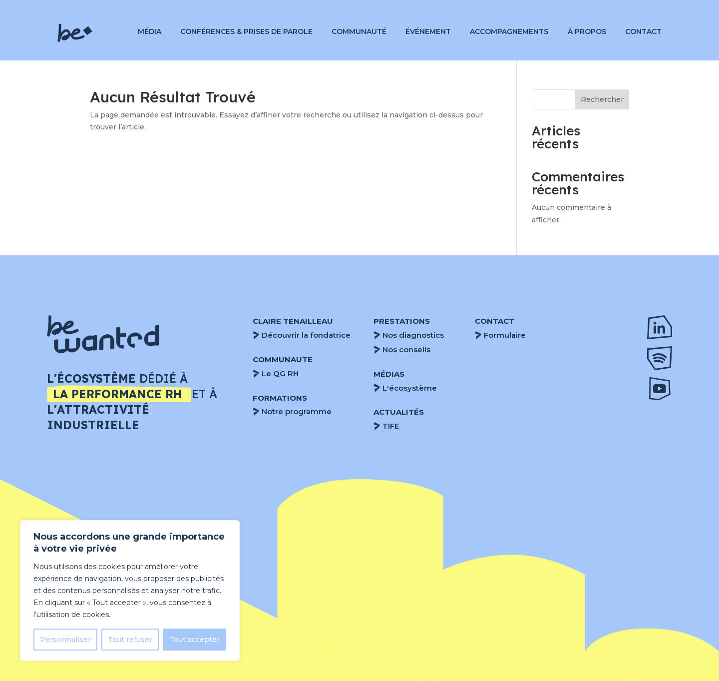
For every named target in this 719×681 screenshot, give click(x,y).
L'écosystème (409, 388)
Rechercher (602, 99)
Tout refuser (130, 639)
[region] (130, 590)
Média (149, 32)
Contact (643, 32)
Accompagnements (509, 32)
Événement (428, 32)
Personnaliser (65, 639)
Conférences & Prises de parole (246, 32)
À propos (587, 32)
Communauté (359, 32)
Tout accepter (194, 639)
